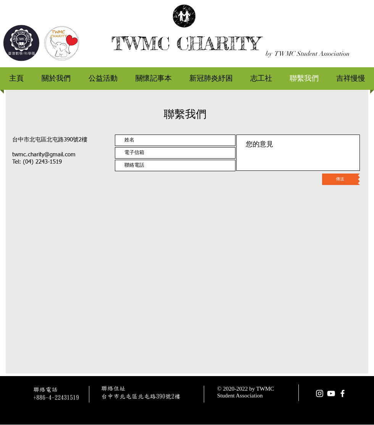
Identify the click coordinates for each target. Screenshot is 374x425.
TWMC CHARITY (185, 43)
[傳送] (340, 179)
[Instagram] (319, 393)
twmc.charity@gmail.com (44, 154)
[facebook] (342, 393)
